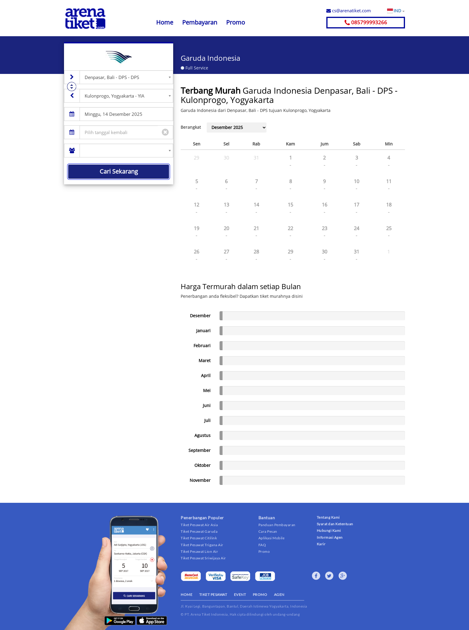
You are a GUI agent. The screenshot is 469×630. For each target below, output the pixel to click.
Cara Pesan (267, 531)
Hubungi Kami (329, 530)
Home (164, 22)
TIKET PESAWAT (213, 594)
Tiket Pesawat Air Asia (199, 525)
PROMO (260, 594)
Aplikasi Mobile (271, 538)
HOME (186, 594)
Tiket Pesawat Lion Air (199, 551)
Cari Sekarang (119, 171)
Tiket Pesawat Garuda (199, 531)
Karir (321, 544)
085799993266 (366, 22)
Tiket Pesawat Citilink (199, 538)
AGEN (279, 594)
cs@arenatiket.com (348, 10)
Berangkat (191, 127)
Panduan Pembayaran (277, 525)
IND (399, 11)
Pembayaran (199, 22)
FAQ (262, 545)
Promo (235, 22)
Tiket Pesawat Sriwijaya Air (203, 558)
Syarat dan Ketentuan (335, 524)
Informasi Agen (330, 537)
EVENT (240, 594)
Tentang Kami (328, 517)
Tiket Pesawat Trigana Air (202, 545)
